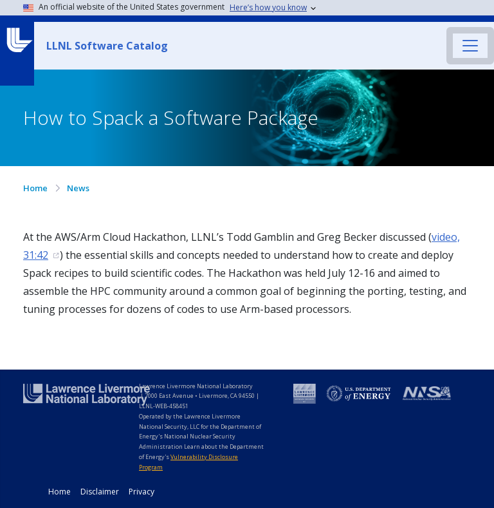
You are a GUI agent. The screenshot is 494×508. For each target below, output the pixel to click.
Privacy (141, 491)
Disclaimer (99, 491)
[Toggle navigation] (470, 45)
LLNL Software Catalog (107, 46)
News (78, 188)
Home (35, 188)
